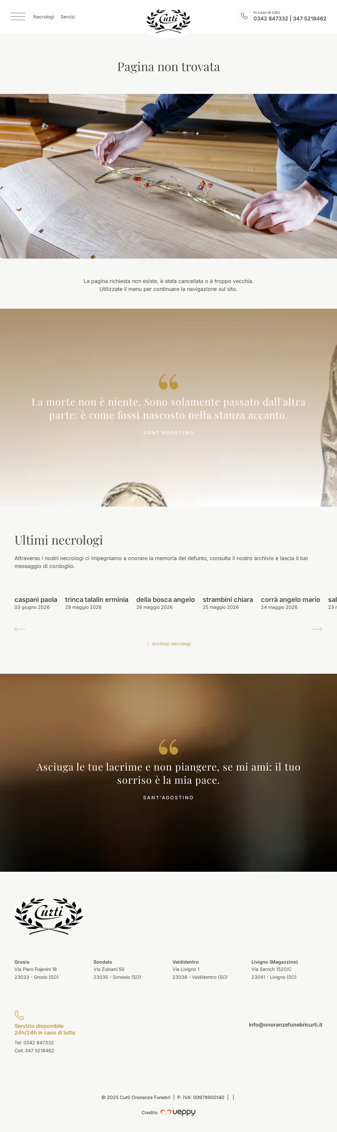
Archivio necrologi (168, 643)
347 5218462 (309, 18)
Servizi (68, 16)
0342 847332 (270, 18)
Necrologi (43, 16)
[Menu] (18, 16)
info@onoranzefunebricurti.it (286, 1024)
